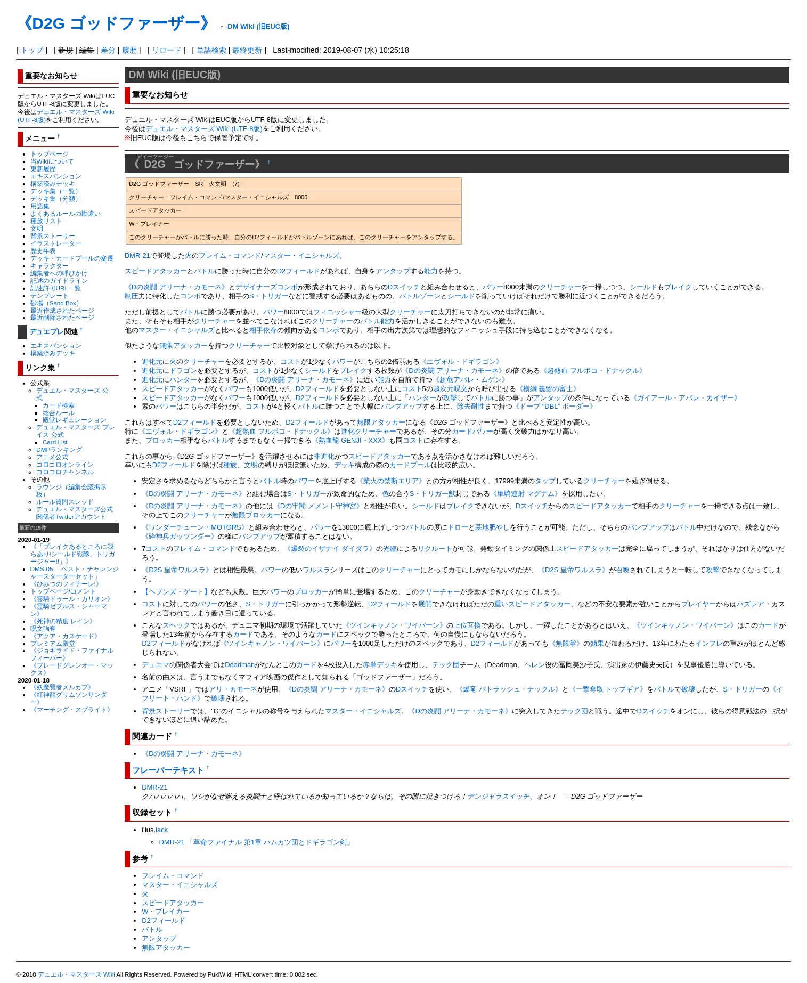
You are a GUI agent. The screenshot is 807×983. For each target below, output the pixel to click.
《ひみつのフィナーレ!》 (66, 583)
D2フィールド (299, 271)
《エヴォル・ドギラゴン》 (461, 361)
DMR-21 (137, 255)
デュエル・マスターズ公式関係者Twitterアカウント (74, 513)
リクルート (435, 549)
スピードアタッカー (156, 271)
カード (768, 625)
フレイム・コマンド (230, 255)
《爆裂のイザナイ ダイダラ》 (330, 549)
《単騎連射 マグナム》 (525, 494)
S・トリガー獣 (433, 494)
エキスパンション (55, 176)
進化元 (152, 361)
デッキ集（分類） (55, 198)
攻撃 (450, 398)
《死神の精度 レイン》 (63, 621)
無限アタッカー (183, 346)
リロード (167, 50)
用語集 (40, 205)
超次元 (443, 389)
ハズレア (750, 604)
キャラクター (49, 265)
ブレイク (678, 287)
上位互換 (467, 625)
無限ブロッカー (256, 515)
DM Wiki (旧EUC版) (258, 26)
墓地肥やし (492, 527)
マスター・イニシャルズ (301, 255)
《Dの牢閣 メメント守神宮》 (318, 506)
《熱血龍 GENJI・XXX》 (350, 440)
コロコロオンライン (65, 464)
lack (162, 830)
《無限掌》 (566, 643)
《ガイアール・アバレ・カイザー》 (685, 398)
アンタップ (393, 271)
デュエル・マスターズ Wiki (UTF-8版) (204, 129)
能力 (431, 271)
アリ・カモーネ (233, 689)
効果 (597, 643)
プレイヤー (698, 604)
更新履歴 (43, 168)
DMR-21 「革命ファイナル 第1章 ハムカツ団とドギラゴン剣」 (256, 842)
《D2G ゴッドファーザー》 (116, 23)
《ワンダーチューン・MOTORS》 (195, 527)
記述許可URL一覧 (55, 288)
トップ (32, 50)
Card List (55, 441)
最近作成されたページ (62, 310)
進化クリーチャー (368, 431)
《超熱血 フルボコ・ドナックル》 (593, 371)
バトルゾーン (420, 296)
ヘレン (534, 665)
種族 (230, 465)
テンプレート (49, 295)
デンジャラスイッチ (498, 796)
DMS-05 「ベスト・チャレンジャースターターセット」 (74, 572)
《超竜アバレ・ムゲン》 (471, 380)
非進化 (324, 456)
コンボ (190, 296)
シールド (643, 287)
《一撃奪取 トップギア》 (608, 689)
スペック (176, 625)
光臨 (390, 549)
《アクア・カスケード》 (65, 635)
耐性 (478, 406)
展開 (425, 604)
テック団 (446, 665)
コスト (290, 361)
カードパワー (472, 431)
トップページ (49, 153)
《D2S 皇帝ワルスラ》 (177, 570)
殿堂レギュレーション (75, 419)
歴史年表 (43, 250)
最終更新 (247, 50)
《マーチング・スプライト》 (71, 709)
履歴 (129, 50)
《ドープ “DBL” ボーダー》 (554, 406)
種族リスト (46, 220)
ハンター (183, 380)
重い (501, 604)
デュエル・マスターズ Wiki (76, 974)
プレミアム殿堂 (52, 643)
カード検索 (59, 405)
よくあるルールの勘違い (65, 213)
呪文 (461, 389)
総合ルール (59, 412)
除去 (464, 406)
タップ (545, 481)
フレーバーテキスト (168, 770)
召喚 (623, 570)
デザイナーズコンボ (266, 287)
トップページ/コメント (63, 591)
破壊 (688, 689)
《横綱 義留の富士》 (548, 389)
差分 (108, 50)
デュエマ (155, 665)
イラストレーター (55, 243)
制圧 (131, 296)
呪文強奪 (43, 628)
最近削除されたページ (62, 317)
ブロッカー (162, 440)
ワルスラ (316, 570)
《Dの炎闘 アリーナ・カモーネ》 (177, 287)
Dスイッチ (404, 287)
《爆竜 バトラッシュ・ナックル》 (509, 689)
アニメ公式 (52, 456)
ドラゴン (183, 371)
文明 (36, 228)
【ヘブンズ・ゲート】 (176, 592)
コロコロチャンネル (65, 471)
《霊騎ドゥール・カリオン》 (71, 598)
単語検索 (211, 50)
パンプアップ (401, 406)
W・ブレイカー (166, 911)
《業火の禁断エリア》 (391, 481)
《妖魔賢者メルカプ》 (62, 687)
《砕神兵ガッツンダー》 (180, 536)
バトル (204, 271)
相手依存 (263, 330)
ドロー (457, 527)
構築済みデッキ (52, 183)
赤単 (370, 665)
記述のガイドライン (59, 280)
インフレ (709, 643)
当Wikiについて (52, 161)
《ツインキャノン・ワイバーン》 (394, 625)
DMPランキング (59, 449)
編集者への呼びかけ (59, 273)
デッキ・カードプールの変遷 (71, 258)
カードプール (410, 465)
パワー (493, 287)
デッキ (344, 465)
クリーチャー (560, 287)
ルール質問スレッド (65, 501)
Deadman (240, 665)
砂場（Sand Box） (56, 302)
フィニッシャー (337, 312)
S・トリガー (269, 296)
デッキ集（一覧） (55, 191)
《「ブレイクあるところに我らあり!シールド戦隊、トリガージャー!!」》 (72, 554)
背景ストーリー (52, 235)
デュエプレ (46, 332)
